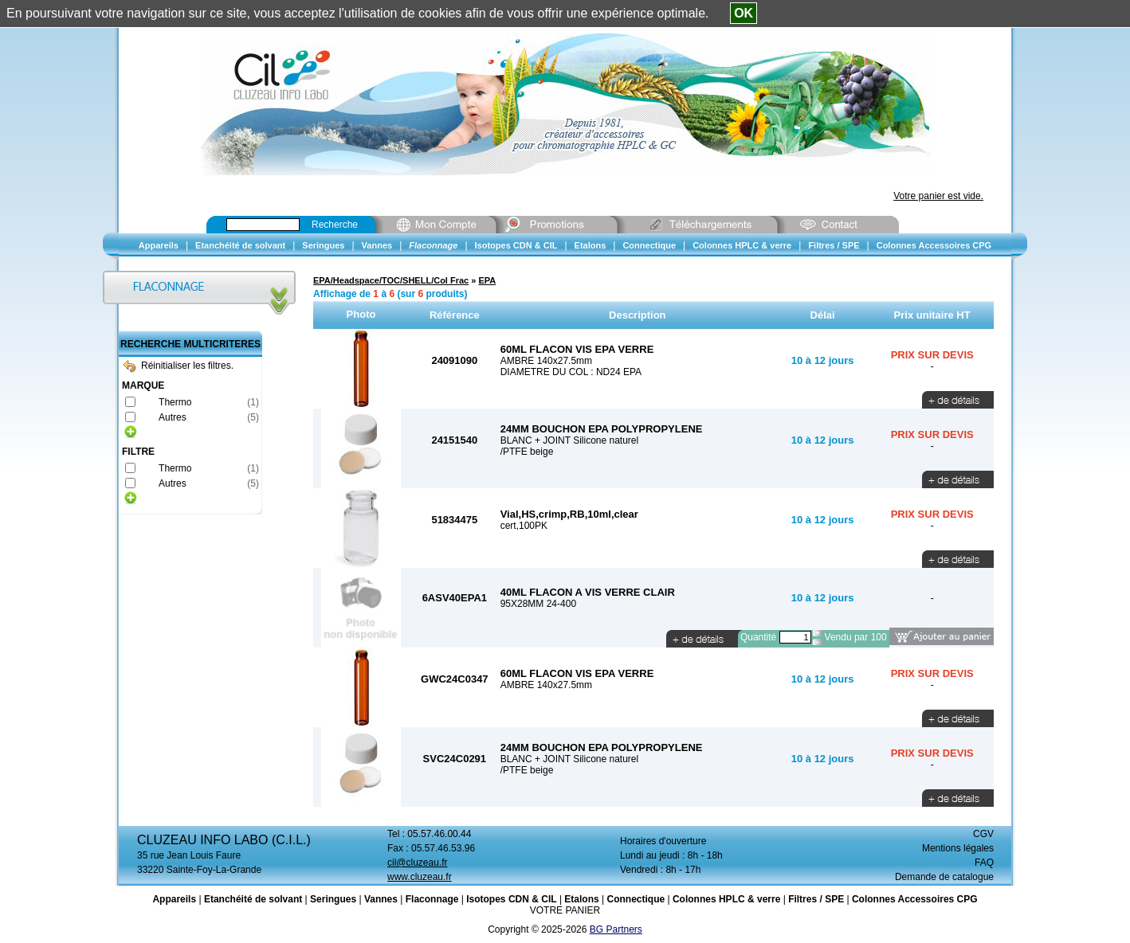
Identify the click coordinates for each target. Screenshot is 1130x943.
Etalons (581, 899)
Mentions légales (958, 848)
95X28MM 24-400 (538, 603)
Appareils (174, 899)
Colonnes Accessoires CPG (915, 899)
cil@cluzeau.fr (417, 862)
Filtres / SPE (816, 899)
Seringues (333, 899)
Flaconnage (432, 899)
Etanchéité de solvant (253, 899)
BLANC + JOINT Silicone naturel (569, 440)
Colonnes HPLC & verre (726, 899)
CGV (983, 833)
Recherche (335, 224)
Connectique (635, 899)
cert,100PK (523, 525)
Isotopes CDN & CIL (511, 899)
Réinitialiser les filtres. (178, 365)
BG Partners (616, 929)
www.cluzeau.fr (419, 876)
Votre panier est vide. (938, 196)
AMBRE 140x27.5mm (546, 360)
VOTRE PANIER (565, 910)
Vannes (381, 899)
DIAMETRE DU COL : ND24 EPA (571, 372)
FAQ (984, 862)
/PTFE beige (527, 451)
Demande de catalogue (944, 876)
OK (743, 13)
